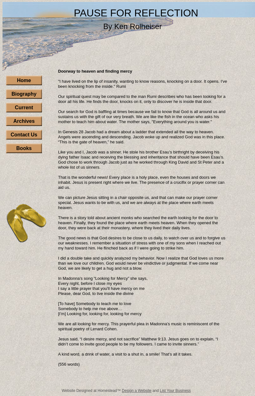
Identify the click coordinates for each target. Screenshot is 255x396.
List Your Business (175, 390)
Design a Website (136, 390)
